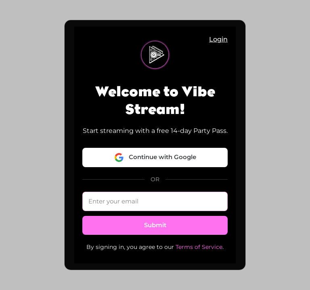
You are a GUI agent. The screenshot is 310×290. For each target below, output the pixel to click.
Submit (155, 225)
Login (218, 39)
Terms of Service (199, 247)
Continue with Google (155, 157)
